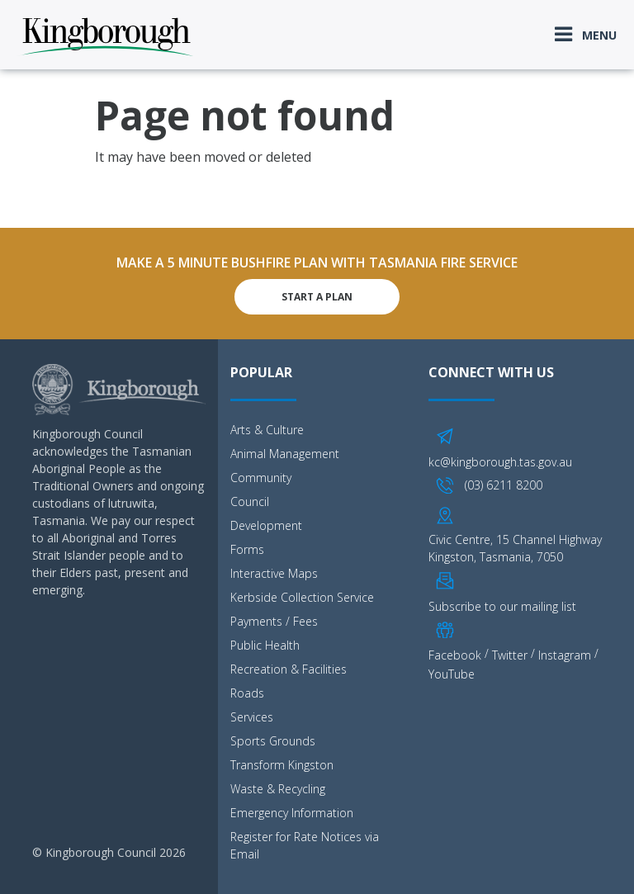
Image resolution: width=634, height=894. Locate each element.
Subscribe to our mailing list (502, 606)
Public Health (265, 645)
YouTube (451, 674)
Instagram (564, 655)
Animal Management (284, 453)
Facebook (454, 655)
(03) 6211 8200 (503, 485)
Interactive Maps (274, 573)
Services (251, 717)
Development (266, 525)
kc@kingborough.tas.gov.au (500, 462)
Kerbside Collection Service (302, 597)
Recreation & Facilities (288, 669)
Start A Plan (317, 297)
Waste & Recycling (277, 789)
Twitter (510, 655)
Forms (247, 549)
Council (249, 501)
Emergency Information (291, 813)
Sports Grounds (272, 741)
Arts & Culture (267, 430)
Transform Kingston (282, 765)
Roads (247, 693)
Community (260, 477)
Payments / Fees (274, 621)
